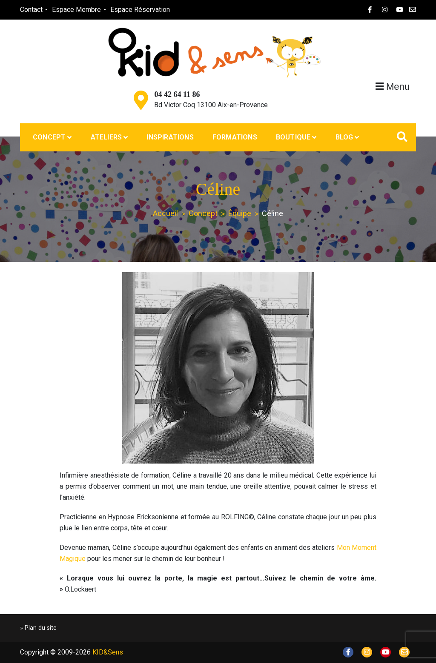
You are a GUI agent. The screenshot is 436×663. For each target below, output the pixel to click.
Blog (344, 137)
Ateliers (106, 137)
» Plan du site (38, 628)
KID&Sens (107, 652)
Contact (31, 10)
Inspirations (169, 137)
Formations (234, 137)
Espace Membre (76, 10)
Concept (49, 137)
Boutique (293, 137)
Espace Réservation (140, 10)
